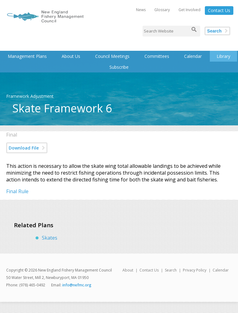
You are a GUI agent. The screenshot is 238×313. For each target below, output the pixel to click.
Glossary (162, 9)
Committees (156, 56)
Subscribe (119, 67)
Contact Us (219, 10)
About (127, 270)
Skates (49, 237)
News (141, 9)
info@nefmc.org (76, 285)
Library (223, 56)
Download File (24, 148)
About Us (71, 56)
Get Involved (189, 9)
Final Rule (17, 191)
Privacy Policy (194, 270)
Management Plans (27, 56)
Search (214, 30)
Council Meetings (112, 56)
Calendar (193, 56)
